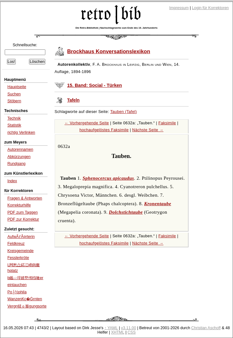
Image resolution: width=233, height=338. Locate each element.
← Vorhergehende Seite (87, 123)
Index (12, 181)
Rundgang (16, 163)
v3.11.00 (128, 328)
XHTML (117, 332)
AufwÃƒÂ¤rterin (21, 236)
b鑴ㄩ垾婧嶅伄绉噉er (25, 278)
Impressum (179, 8)
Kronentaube (157, 203)
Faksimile (167, 123)
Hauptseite (16, 87)
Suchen (13, 94)
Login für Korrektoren (210, 8)
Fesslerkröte (18, 258)
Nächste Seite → (147, 130)
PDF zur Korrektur (23, 219)
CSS (132, 332)
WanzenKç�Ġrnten (24, 299)
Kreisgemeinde (20, 251)
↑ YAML (111, 328)
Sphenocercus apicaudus (108, 178)
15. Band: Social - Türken (94, 85)
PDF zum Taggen (22, 212)
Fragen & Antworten (24, 198)
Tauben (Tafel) (123, 112)
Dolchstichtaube (126, 212)
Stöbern (14, 101)
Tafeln (73, 100)
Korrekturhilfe (19, 205)
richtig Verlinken (21, 132)
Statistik (14, 125)
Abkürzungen (19, 157)
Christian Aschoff (205, 328)
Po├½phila (16, 292)
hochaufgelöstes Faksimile (103, 130)
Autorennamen (20, 149)
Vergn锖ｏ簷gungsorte (26, 306)
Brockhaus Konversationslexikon (108, 51)
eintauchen (16, 285)
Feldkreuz (16, 243)
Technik (13, 118)
